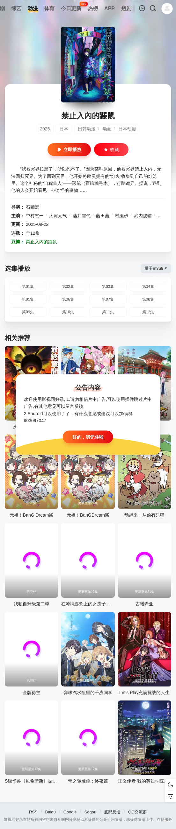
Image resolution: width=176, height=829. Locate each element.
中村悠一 (35, 215)
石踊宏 (32, 207)
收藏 (111, 149)
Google (70, 812)
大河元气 (58, 215)
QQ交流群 (137, 812)
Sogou (90, 812)
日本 (63, 128)
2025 (45, 128)
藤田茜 (102, 215)
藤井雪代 (82, 215)
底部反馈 (112, 812)
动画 (107, 128)
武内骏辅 (143, 215)
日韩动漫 (87, 128)
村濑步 (121, 215)
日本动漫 (127, 128)
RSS (33, 812)
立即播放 (69, 149)
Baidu (50, 812)
